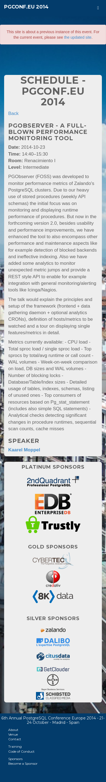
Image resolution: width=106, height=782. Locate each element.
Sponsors (15, 759)
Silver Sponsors (53, 618)
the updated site (77, 37)
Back (13, 113)
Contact (14, 739)
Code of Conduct (21, 751)
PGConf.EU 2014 (26, 7)
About (13, 730)
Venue (13, 734)
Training (15, 746)
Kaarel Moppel (24, 449)
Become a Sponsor (23, 763)
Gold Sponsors (53, 547)
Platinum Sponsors (53, 467)
